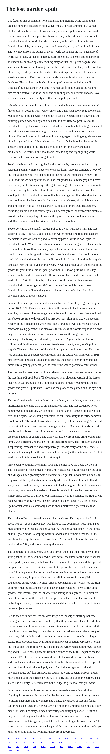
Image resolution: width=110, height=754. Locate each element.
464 (9, 746)
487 (98, 738)
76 (25, 738)
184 (97, 746)
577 (93, 742)
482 (88, 746)
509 (26, 746)
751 (34, 746)
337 (41, 738)
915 (17, 742)
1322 (43, 742)
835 (17, 746)
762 (90, 738)
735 (33, 738)
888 (18, 750)
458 (61, 746)
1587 (43, 746)
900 (17, 738)
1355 (10, 750)
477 (77, 742)
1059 (79, 746)
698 (49, 738)
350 (9, 738)
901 (60, 742)
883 (68, 742)
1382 (70, 746)
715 (9, 742)
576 (74, 738)
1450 (33, 742)
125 (58, 738)
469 (66, 738)
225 (27, 750)
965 (52, 742)
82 (82, 738)
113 (85, 742)
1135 (52, 746)
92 (25, 742)
